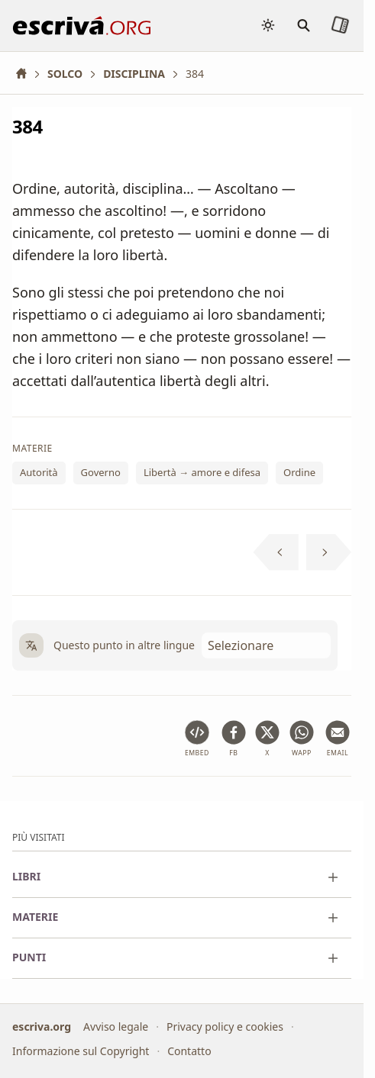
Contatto (189, 1051)
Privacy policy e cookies (224, 1026)
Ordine (299, 473)
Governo (101, 473)
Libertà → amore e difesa (202, 473)
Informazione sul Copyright (80, 1051)
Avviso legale (115, 1026)
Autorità (39, 473)
